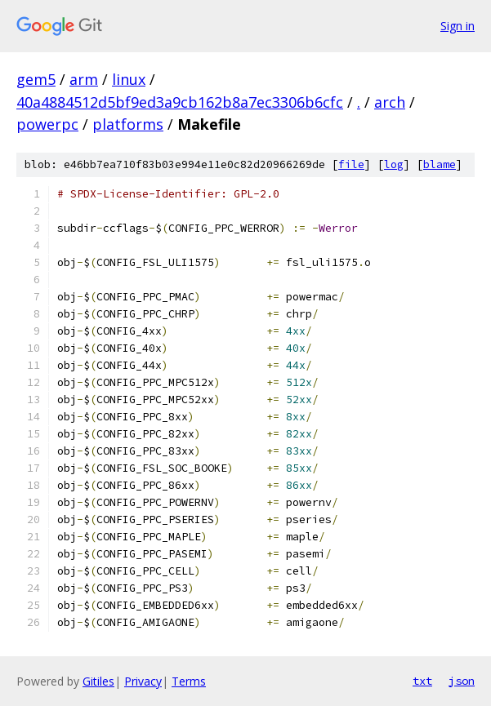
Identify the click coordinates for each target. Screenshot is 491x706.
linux (128, 79)
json (462, 680)
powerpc (47, 124)
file (351, 164)
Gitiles (98, 681)
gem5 (36, 79)
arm (83, 79)
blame (439, 164)
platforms (127, 124)
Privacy (143, 681)
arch (389, 102)
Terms (189, 681)
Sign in (457, 25)
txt (422, 680)
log (394, 164)
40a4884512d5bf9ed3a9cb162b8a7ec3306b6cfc (179, 102)
